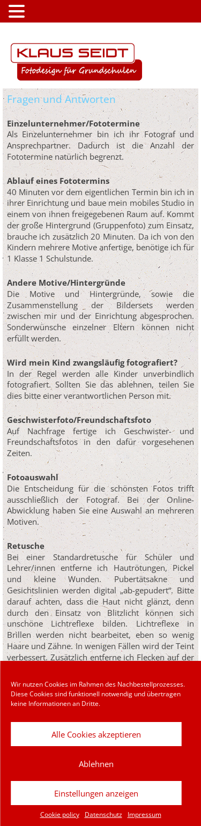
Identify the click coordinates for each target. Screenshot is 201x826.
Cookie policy (59, 814)
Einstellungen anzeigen (96, 793)
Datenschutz (103, 814)
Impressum (144, 814)
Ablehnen (96, 763)
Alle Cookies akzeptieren (96, 734)
